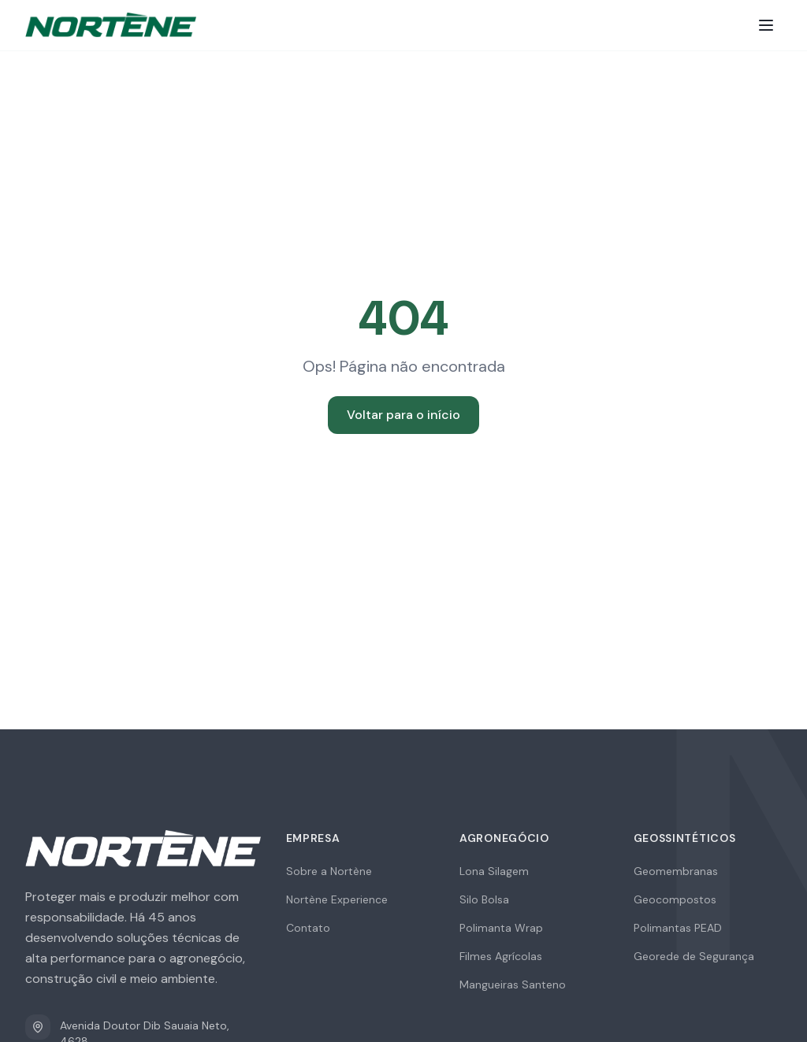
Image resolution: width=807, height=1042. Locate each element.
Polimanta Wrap (501, 928)
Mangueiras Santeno (512, 984)
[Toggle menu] (766, 25)
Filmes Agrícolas (500, 956)
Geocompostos (675, 899)
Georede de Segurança (694, 956)
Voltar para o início (403, 414)
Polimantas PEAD (678, 928)
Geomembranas (676, 871)
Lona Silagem (494, 871)
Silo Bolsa (484, 899)
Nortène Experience (337, 899)
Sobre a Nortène (329, 871)
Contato (308, 928)
